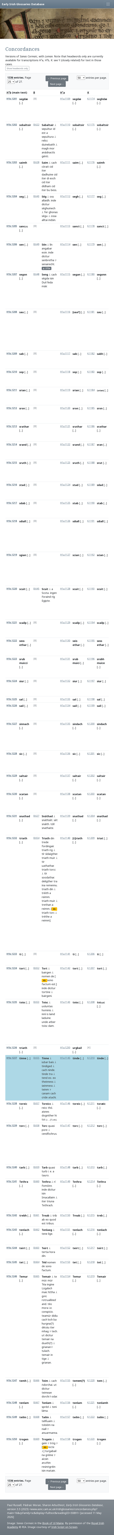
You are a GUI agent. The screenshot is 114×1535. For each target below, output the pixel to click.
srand (23, 444)
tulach (45, 1351)
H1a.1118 (65, 371)
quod (52, 1219)
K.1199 (91, 705)
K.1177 (91, 196)
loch (50, 1319)
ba (55, 1319)
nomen (46, 976)
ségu (45, 216)
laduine (46, 1018)
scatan (23, 794)
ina (43, 885)
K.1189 (91, 484)
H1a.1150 (65, 1215)
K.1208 (91, 1002)
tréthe (46, 916)
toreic (23, 1103)
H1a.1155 (65, 1380)
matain (50, 1470)
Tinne (45, 1058)
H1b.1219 (12, 554)
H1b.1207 (12, 274)
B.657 (36, 1103)
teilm (22, 1417)
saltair (23, 776)
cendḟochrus (49, 1133)
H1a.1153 (65, 1262)
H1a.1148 (65, 1167)
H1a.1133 (65, 699)
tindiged (47, 1066)
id (54, 129)
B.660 (36, 1181)
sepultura (48, 136)
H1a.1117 (65, 353)
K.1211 (91, 1103)
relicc (45, 140)
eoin (44, 252)
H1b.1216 (12, 484)
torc (51, 912)
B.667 (36, 1402)
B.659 (36, 1167)
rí (55, 1181)
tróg (52, 1443)
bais (51, 1062)
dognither (48, 1115)
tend (45, 1078)
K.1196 (91, 658)
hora (52, 1252)
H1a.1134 (65, 705)
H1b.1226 (12, 705)
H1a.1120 (65, 408)
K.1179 (91, 244)
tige (44, 1358)
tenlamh (102, 1403)
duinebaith (48, 144)
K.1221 (91, 1402)
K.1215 (91, 1215)
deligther (47, 881)
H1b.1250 (12, 1439)
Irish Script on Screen (64, 1527)
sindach (77, 724)
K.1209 (91, 838)
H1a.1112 (65, 196)
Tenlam (46, 1403)
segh (76, 196)
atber (52, 1022)
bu (48, 190)
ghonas (53, 212)
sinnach (24, 724)
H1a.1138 (65, 793)
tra (55, 881)
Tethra (23, 1181)
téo (50, 1304)
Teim (45, 1380)
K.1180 (91, 274)
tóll (52, 824)
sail (21, 706)
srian (22, 390)
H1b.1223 (12, 658)
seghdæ (102, 99)
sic (21, 754)
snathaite (47, 828)
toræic (101, 1103)
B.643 (36, 196)
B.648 (36, 274)
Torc (44, 1126)
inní (44, 1014)
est (44, 133)
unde (45, 1022)
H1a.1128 (65, 588)
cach (54, 162)
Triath (46, 838)
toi (43, 1119)
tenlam (24, 1403)
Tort (44, 968)
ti (20, 954)
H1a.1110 (65, 124)
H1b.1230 (12, 793)
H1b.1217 (12, 503)
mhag (45, 1331)
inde (53, 200)
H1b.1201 (12, 98)
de (52, 976)
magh (45, 148)
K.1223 (91, 1439)
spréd (45, 1407)
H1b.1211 (12, 390)
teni (54, 1407)
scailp (23, 623)
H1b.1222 (12, 640)
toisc (22, 1002)
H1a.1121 (65, 426)
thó (50, 1107)
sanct (76, 226)
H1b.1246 (12, 1276)
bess (53, 190)
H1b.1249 (12, 1417)
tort (22, 968)
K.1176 (91, 162)
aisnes (45, 1111)
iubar (45, 1062)
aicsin (45, 1459)
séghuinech (48, 208)
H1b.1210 (12, 371)
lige (50, 1233)
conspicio (47, 1311)
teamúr (46, 1315)
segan (76, 274)
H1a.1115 (65, 274)
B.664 (36, 1262)
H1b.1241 (12, 1181)
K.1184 (91, 390)
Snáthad (47, 816)
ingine (50, 1284)
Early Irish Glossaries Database (23, 4)
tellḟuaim (47, 1421)
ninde (51, 1070)
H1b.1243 (12, 1229)
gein (44, 1443)
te (55, 1276)
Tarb (45, 1167)
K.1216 (91, 1229)
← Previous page (57, 78)
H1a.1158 (65, 1439)
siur (21, 681)
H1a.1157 (65, 1417)
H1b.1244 (12, 1247)
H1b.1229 (12, 775)
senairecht (48, 264)
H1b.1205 (12, 226)
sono (49, 1266)
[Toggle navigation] (108, 4)
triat (100, 838)
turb (44, 1171)
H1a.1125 (65, 503)
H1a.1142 (65, 968)
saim (76, 162)
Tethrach (47, 1205)
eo (49, 1078)
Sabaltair (48, 125)
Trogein (47, 1439)
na (52, 1339)
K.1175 (91, 124)
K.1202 (91, 775)
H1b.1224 (12, 681)
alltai (45, 220)
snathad (24, 816)
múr (44, 1280)
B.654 (36, 838)
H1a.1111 (65, 162)
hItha (51, 1292)
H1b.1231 (12, 816)
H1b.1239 (12, 1125)
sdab (22, 503)
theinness (47, 1081)
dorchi (45, 1396)
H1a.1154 (65, 1276)
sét (56, 820)
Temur (23, 1276)
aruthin (46, 1462)
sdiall (22, 521)
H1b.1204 (12, 196)
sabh (100, 354)
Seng (45, 274)
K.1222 (91, 1417)
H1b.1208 (12, 311)
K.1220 (91, 1380)
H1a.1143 (65, 1002)
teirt (22, 1248)
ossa (53, 216)
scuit (22, 589)
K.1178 (91, 226)
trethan (46, 904)
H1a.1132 (65, 681)
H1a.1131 (65, 658)
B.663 (36, 1247)
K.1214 (91, 1181)
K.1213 (91, 1167)
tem (99, 1380)
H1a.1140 (65, 838)
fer (46, 212)
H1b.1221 (12, 622)
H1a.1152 (65, 1247)
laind (52, 1014)
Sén (44, 244)
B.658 (36, 1125)
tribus (50, 1223)
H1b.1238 (12, 1103)
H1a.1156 (65, 1402)
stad (22, 485)
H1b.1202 (12, 124)
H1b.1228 (12, 753)
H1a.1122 (65, 444)
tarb (22, 1167)
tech (54, 1331)
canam (46, 1093)
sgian (22, 555)
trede (45, 842)
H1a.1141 (65, 954)
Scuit (45, 589)
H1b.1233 (12, 954)
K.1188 (91, 462)
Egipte (46, 600)
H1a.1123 (65, 462)
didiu (55, 1315)
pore (45, 1130)
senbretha (48, 260)
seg (21, 196)
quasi (51, 1126)
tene (44, 1233)
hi (56, 1115)
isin (52, 278)
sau (21, 312)
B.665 (36, 1276)
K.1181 (91, 311)
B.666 (36, 1380)
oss (52, 196)
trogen (23, 1439)
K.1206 (91, 954)
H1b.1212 (12, 408)
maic (44, 1292)
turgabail (50, 1451)
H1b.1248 (12, 1402)
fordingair (48, 846)
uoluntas (47, 1006)
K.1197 (91, 681)
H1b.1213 (12, 426)
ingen (53, 593)
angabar (47, 248)
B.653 (36, 1002)
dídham (46, 186)
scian (76, 555)
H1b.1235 (12, 1002)
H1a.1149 (65, 1181)
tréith (45, 893)
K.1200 (91, 723)
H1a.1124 (65, 484)
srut (99, 463)
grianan (46, 1347)
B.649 (36, 244)
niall (44, 1429)
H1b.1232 (12, 838)
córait (45, 166)
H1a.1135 (65, 723)
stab (75, 503)
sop (21, 372)
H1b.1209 (12, 353)
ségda (45, 278)
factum (46, 984)
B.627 (36, 816)
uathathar (48, 865)
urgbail (77, 1048)
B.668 (36, 1417)
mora (45, 1308)
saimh (23, 162)
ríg (53, 596)
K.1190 (91, 503)
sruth (22, 463)
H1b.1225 (12, 699)
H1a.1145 (65, 1058)
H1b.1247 (12, 1380)
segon (23, 274)
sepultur (47, 129)
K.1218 (91, 1262)
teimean (47, 1392)
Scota (45, 593)
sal (21, 699)
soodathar (48, 877)
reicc (44, 1107)
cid (51, 166)
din (52, 838)
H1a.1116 (65, 311)
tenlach (24, 1230)
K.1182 (91, 353)
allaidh (46, 200)
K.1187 (91, 444)
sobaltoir (25, 125)
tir (43, 861)
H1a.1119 (65, 390)
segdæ (23, 99)
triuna (50, 1201)
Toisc (45, 1002)
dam (51, 1026)
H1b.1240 (12, 1167)
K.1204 (91, 816)
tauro (45, 1175)
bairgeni (47, 996)
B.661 (36, 1215)
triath (23, 838)
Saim (45, 162)
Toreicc (46, 1103)
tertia (45, 1252)
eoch (53, 178)
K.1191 (91, 521)
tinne (22, 1058)
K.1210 (91, 1058)
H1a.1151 (65, 1229)
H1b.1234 (12, 968)
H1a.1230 (65, 1047)
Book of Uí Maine (53, 1523)
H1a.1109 (65, 98)
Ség (44, 196)
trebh (23, 1215)
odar (54, 1396)
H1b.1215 (12, 462)
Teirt (45, 1248)
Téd (44, 1262)
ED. (54, 909)
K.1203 (91, 793)
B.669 (36, 1439)
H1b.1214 (12, 444)
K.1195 (91, 640)
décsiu (45, 1327)
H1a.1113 (65, 226)
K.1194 (91, 622)
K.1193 (91, 588)
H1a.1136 (65, 753)
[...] (21, 103)
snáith (45, 824)
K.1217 (91, 1247)
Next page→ (57, 84)
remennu (51, 885)
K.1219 (91, 1276)
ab (43, 1219)
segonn (101, 274)
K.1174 (91, 98)
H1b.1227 (12, 723)
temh (22, 1380)
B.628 (36, 162)
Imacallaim (48, 1197)
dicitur (46, 204)
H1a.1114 (65, 244)
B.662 (36, 1229)
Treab (45, 1215)
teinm (45, 1089)
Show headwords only (17, 68)
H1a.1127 (65, 554)
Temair (46, 1276)
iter (44, 170)
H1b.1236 (12, 1047)
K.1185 (91, 408)
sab (21, 354)
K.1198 (91, 699)
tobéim (46, 1425)
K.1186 (91, 426)
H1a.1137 (65, 775)
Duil (44, 282)
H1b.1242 (12, 1215)
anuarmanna (49, 1433)
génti (45, 156)
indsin (51, 220)
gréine (49, 1455)
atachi (52, 1097)
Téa (44, 1284)
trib (55, 1215)
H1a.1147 (65, 1125)
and (44, 1304)
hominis (46, 1010)
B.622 (36, 124)
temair (46, 1339)
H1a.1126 (65, 521)
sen (21, 244)
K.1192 (91, 554)
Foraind (46, 596)
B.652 (36, 968)
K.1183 (91, 371)
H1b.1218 (12, 521)
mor (51, 148)
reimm (46, 897)
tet (21, 1262)
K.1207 (91, 968)
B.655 (36, 1058)
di (48, 178)
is (47, 1014)
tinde (45, 1074)
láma (45, 1410)
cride (45, 1097)
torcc (52, 869)
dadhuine (47, 174)
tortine (46, 992)
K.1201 (91, 753)
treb (100, 1215)
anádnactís (48, 152)
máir (44, 286)
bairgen (46, 972)
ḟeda (50, 282)
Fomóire (47, 1185)
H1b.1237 (12, 1058)
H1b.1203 (12, 162)
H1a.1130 (65, 640)
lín (51, 244)
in (52, 1355)
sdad (100, 485)
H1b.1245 (12, 1262)
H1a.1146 (65, 1103)
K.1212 (91, 1125)
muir (52, 858)
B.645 (36, 588)
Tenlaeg (47, 1230)
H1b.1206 (12, 244)
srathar (24, 426)
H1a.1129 (65, 622)
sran (100, 444)
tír (43, 854)
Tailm (45, 1417)
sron (22, 408)
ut (43, 1335)
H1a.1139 (65, 816)
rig (51, 850)
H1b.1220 (12, 588)
